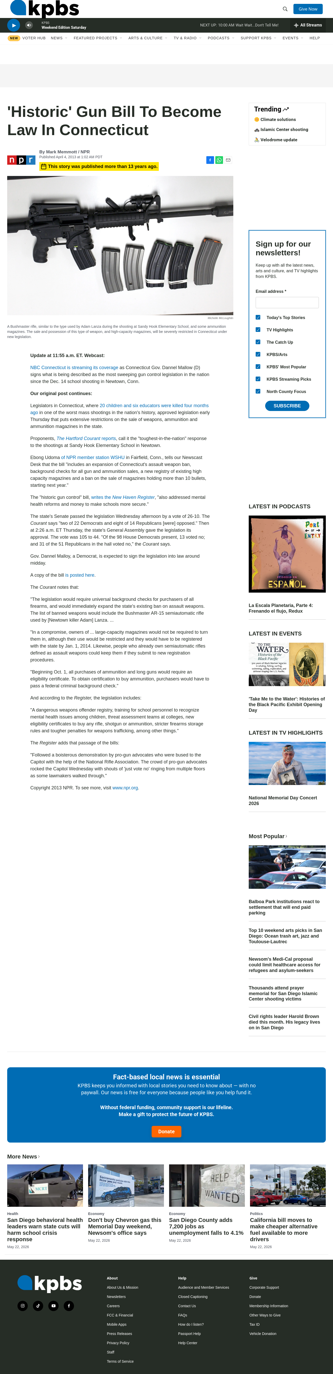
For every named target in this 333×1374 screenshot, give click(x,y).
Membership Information (268, 1306)
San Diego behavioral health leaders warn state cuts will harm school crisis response (45, 1229)
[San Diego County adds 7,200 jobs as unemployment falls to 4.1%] (207, 1185)
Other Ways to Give (265, 1315)
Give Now (310, 13)
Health (12, 1214)
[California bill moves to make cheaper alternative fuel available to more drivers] (288, 1185)
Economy (96, 1214)
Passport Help (189, 1334)
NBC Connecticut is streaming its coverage (74, 367)
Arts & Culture (145, 53)
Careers (113, 1306)
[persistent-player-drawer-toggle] (308, 37)
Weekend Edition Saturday (64, 39)
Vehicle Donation (262, 1334)
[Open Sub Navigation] (66, 53)
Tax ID (254, 1324)
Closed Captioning (192, 1297)
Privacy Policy (118, 1343)
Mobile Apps (116, 1324)
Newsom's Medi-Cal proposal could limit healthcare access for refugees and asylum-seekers (284, 965)
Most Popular (268, 836)
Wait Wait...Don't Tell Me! (257, 37)
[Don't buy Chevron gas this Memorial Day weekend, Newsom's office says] (126, 1185)
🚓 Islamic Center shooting (281, 129)
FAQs (182, 1315)
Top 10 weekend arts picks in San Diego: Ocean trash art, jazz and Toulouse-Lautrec (285, 936)
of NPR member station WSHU (93, 457)
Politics (256, 1214)
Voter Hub (34, 53)
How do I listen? (191, 1324)
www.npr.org (125, 787)
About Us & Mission (122, 1287)
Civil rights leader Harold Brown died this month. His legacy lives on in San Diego (284, 1022)
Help (315, 53)
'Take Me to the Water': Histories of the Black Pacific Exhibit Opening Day (287, 704)
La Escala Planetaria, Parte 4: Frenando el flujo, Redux (281, 608)
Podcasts (219, 53)
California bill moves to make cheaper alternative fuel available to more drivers (284, 1229)
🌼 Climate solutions (275, 119)
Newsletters (116, 1297)
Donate (166, 1131)
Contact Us (187, 1306)
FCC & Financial (120, 1315)
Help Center (187, 1343)
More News (24, 1156)
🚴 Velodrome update (275, 139)
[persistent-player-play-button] (13, 37)
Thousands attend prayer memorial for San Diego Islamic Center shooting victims (283, 993)
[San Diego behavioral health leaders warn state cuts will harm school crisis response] (45, 1185)
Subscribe (287, 405)
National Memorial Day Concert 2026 (283, 800)
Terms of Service (120, 1361)
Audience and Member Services (203, 1287)
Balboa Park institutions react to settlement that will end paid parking (284, 907)
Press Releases (119, 1334)
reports (86, 438)
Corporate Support (264, 1287)
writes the (123, 497)
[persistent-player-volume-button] (29, 37)
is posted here (79, 575)
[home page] (41, 13)
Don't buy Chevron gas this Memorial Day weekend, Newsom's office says (124, 1226)
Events (291, 53)
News (57, 53)
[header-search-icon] (287, 13)
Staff (110, 1352)
